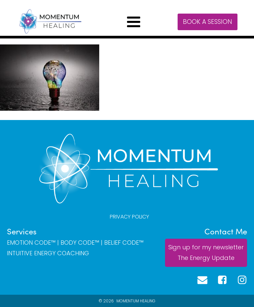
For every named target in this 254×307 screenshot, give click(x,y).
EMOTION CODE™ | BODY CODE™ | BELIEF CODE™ (75, 242)
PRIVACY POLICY (129, 217)
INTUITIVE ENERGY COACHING (48, 253)
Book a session (207, 21)
